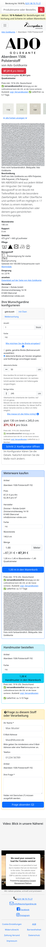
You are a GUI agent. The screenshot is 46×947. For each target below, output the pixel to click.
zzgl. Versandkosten (19, 92)
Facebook (23, 909)
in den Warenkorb (23, 569)
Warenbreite (9, 531)
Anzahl (6, 323)
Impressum (12, 941)
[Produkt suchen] (41, 10)
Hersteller (8, 504)
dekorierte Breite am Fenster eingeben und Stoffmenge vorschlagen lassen (22, 357)
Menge (7, 542)
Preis (6, 491)
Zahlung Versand (12, 935)
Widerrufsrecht (12, 929)
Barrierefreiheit (34, 929)
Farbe (6, 333)
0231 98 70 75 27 (33, 3)
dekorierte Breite (10, 365)
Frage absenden (23, 804)
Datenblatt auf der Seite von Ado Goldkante (21, 280)
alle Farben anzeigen (15, 118)
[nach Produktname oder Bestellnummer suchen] (19, 10)
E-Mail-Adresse (10, 734)
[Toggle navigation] (4, 25)
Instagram (23, 915)
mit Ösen (23, 311)
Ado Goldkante (8, 32)
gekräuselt (9, 311)
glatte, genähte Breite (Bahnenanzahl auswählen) (22, 351)
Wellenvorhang (12, 316)
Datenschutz (34, 935)
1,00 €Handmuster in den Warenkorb (23, 678)
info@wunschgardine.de (23, 903)
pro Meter (14, 71)
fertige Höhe (9, 389)
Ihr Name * (9, 723)
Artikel (6, 480)
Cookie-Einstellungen (12, 924)
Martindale (6, 266)
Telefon (7, 752)
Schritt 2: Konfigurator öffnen (23, 446)
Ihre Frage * (9, 774)
